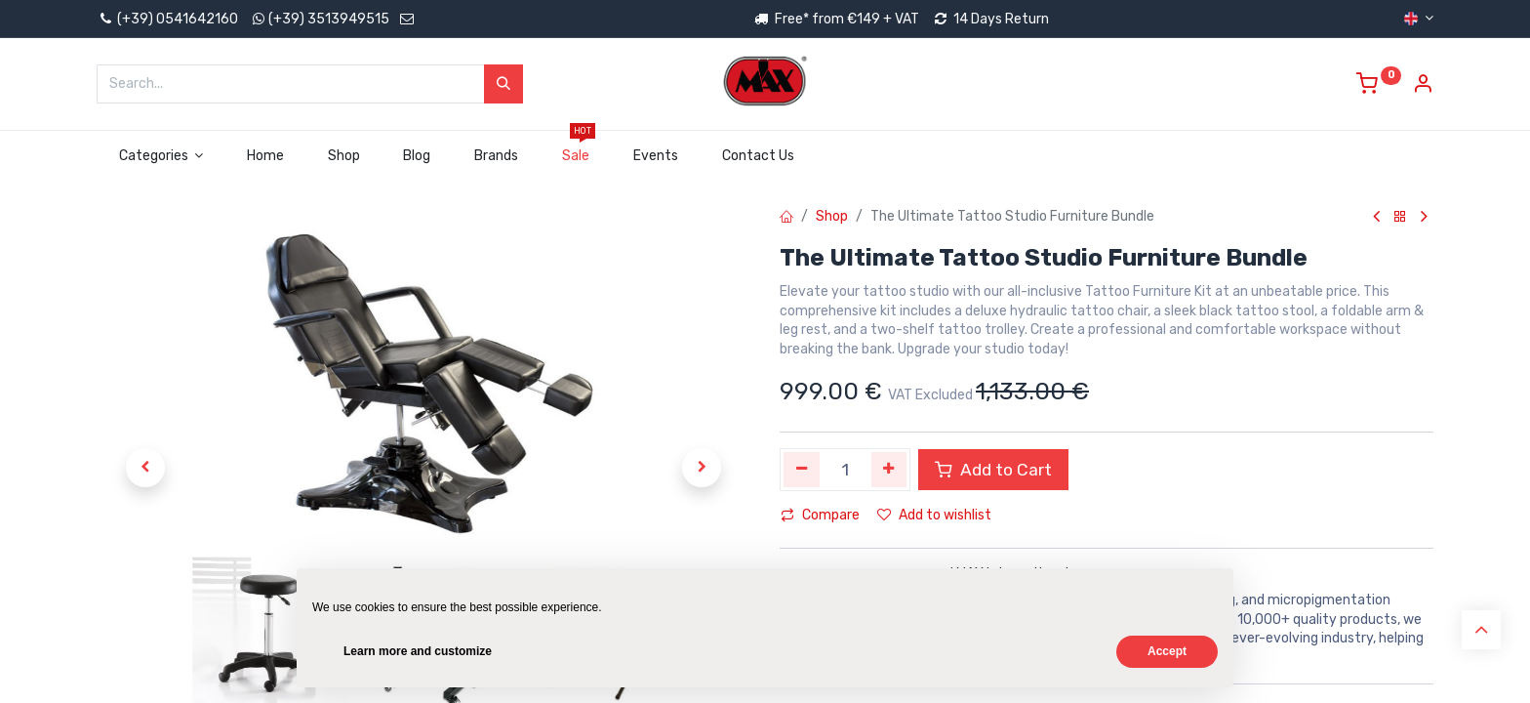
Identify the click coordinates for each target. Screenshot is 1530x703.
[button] (145, 467)
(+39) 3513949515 (328, 19)
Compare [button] (820, 515)
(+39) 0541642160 (167, 19)
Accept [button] (1167, 651)
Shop (832, 216)
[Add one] (889, 469)
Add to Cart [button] (993, 469)
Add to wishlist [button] (934, 515)
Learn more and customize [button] (417, 651)
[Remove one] (802, 469)
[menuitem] (265, 156)
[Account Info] (1422, 86)
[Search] (503, 83)
